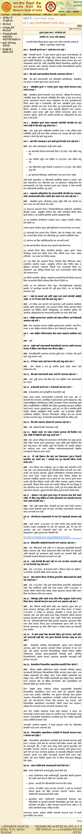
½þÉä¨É (27, 18)
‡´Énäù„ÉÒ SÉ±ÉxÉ (8, 29)
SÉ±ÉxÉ (6, 24)
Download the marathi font (59, 3)
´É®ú (79, 821)
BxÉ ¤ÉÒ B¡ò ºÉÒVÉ (9, 44)
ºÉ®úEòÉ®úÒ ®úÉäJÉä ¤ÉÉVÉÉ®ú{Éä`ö (11, 37)
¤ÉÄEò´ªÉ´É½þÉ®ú (7, 19)
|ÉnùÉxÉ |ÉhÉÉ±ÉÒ (7, 50)
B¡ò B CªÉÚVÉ (41, 18)
